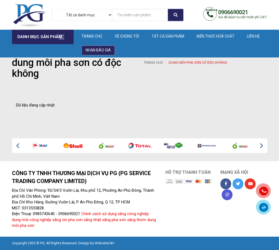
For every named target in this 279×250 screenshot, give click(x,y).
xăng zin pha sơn (67, 219)
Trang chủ (91, 36)
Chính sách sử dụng (99, 213)
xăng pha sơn (114, 219)
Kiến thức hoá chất (215, 36)
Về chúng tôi (127, 36)
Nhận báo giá (98, 50)
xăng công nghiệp (133, 213)
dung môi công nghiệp (31, 219)
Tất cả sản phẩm (168, 36)
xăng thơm (136, 219)
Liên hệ (253, 36)
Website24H (104, 243)
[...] (140, 15)
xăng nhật (92, 219)
